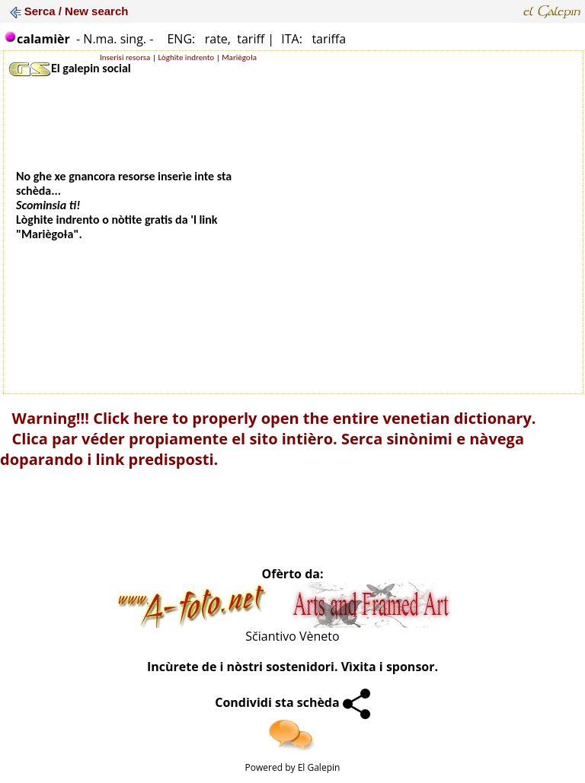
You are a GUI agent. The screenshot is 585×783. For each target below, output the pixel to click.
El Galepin (319, 767)
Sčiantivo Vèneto (292, 636)
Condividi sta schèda (292, 702)
